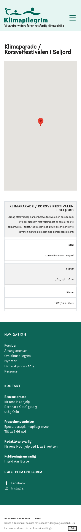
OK (72, 528)
